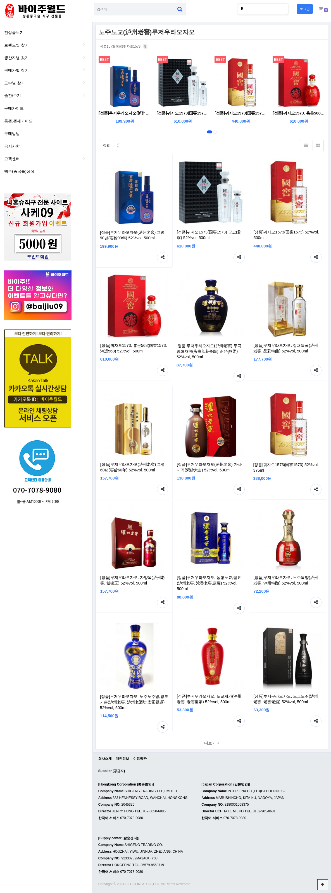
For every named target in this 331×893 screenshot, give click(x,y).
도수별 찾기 (14, 83)
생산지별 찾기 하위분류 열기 (84, 57)
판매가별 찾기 (16, 70)
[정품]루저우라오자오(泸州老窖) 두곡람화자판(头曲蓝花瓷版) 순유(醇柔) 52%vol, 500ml (209, 351)
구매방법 (12, 133)
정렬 (105, 144)
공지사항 (12, 146)
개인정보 (122, 758)
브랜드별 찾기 (16, 45)
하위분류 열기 (84, 158)
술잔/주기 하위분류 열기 (84, 94)
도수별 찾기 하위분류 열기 (84, 82)
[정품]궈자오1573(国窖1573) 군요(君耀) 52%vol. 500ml (183, 113)
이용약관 (140, 758)
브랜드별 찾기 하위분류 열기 (84, 44)
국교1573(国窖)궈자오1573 (123, 46)
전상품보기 (14, 32)
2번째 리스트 (215, 131)
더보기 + (211, 743)
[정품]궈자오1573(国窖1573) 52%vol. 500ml (241, 113)
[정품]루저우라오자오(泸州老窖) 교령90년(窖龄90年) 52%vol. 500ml (125, 113)
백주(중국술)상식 (19, 171)
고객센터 (12, 158)
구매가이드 (14, 108)
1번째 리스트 (209, 131)
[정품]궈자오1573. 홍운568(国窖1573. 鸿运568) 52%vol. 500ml (299, 113)
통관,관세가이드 (18, 121)
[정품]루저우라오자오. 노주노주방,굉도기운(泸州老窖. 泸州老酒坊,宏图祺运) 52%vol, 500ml (134, 702)
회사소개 (105, 758)
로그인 (305, 9)
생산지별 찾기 (16, 57)
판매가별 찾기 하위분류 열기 (84, 69)
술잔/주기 (12, 95)
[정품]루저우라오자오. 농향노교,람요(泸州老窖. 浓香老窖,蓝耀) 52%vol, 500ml (209, 583)
